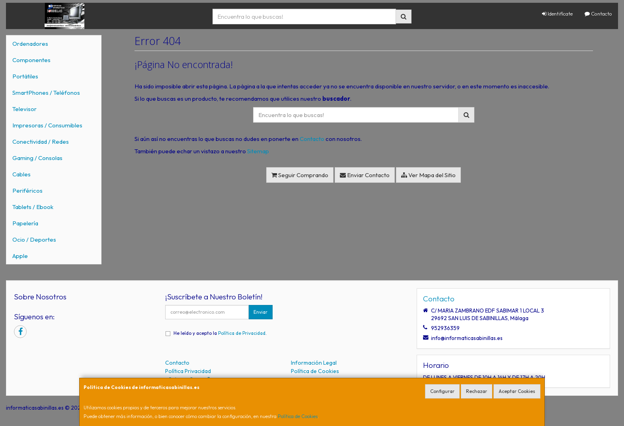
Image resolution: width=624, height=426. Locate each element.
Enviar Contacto (365, 175)
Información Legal (314, 362)
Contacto (598, 13)
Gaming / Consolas (37, 158)
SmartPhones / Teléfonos (46, 92)
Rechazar (476, 391)
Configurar (442, 391)
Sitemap (258, 151)
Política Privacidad (188, 371)
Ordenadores (30, 43)
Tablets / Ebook (32, 207)
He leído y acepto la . (220, 333)
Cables (21, 174)
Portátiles (25, 76)
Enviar (260, 312)
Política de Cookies (298, 416)
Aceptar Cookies (517, 391)
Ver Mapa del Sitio (428, 175)
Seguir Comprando (299, 175)
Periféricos (27, 190)
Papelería (25, 223)
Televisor (24, 109)
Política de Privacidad (241, 333)
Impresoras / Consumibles (47, 125)
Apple (20, 256)
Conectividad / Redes (40, 141)
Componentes (31, 60)
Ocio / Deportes (34, 239)
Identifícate (557, 13)
